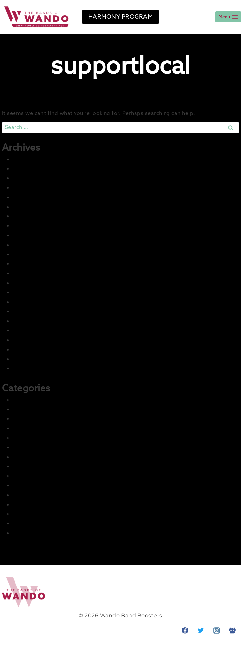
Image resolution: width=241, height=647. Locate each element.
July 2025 (25, 188)
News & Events (33, 495)
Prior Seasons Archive (42, 523)
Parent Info (28, 505)
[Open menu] (228, 16)
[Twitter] (200, 630)
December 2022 (35, 283)
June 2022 (27, 340)
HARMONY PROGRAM (120, 17)
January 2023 (31, 273)
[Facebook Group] (232, 630)
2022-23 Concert (35, 419)
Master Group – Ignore (44, 485)
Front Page (28, 438)
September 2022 (36, 311)
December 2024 (35, 216)
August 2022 (30, 321)
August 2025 (30, 178)
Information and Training (47, 466)
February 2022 (32, 368)
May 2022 (26, 350)
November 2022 (35, 292)
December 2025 (35, 159)
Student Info (30, 533)
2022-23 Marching (37, 428)
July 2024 (26, 226)
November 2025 (35, 169)
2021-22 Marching (37, 409)
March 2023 (29, 254)
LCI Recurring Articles (43, 476)
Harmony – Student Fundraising (57, 457)
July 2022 (25, 330)
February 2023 (32, 264)
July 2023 (25, 235)
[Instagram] (216, 630)
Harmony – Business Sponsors (54, 447)
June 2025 (27, 197)
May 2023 (26, 245)
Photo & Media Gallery (43, 514)
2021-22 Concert (35, 400)
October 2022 (31, 302)
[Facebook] (185, 630)
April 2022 (26, 359)
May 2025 (26, 207)
